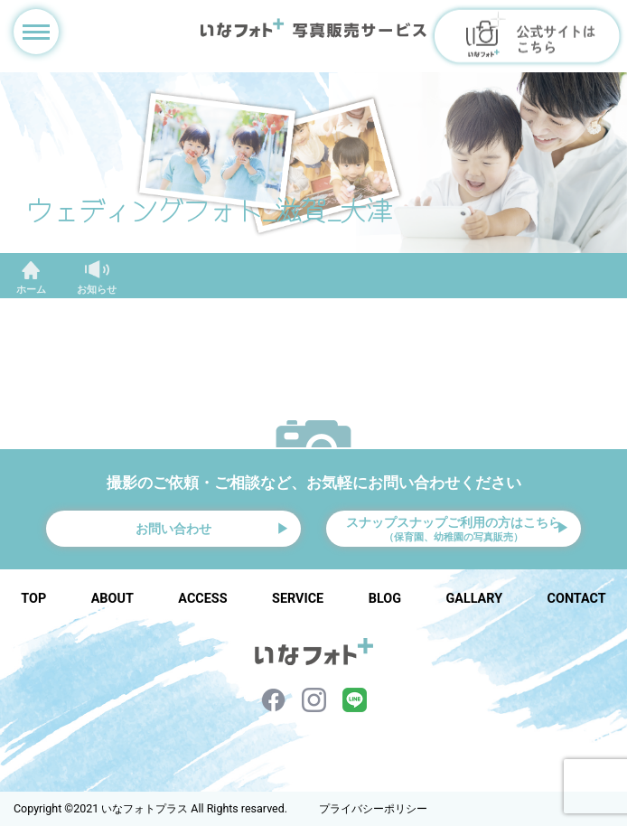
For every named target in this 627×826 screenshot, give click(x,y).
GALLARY (473, 598)
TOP (33, 598)
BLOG (385, 598)
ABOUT (112, 598)
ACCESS (202, 598)
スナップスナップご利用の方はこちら (453, 529)
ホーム (31, 290)
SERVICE (297, 598)
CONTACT (576, 598)
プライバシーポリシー (373, 809)
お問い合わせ (173, 528)
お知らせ (97, 290)
